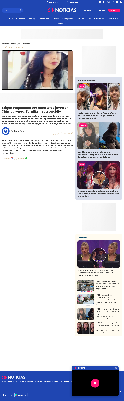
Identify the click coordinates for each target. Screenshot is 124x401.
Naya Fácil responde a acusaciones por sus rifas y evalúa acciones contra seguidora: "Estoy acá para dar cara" (107, 356)
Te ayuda (80, 19)
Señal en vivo (114, 10)
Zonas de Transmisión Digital (46, 382)
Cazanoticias (44, 19)
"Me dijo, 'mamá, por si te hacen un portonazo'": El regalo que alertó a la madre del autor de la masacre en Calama (97, 183)
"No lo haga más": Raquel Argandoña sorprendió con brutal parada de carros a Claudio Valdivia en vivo (95, 301)
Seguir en (8, 158)
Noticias (5, 44)
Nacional (9, 19)
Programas (87, 10)
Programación (100, 10)
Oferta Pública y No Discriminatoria (74, 382)
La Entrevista (113, 19)
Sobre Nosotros (8, 382)
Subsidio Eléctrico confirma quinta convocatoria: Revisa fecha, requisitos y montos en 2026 (107, 328)
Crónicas (26, 44)
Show (89, 19)
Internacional (20, 19)
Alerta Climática (99, 19)
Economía (55, 19)
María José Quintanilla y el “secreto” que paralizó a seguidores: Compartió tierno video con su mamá (96, 144)
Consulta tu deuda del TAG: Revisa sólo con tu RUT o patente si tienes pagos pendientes (107, 314)
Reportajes (32, 19)
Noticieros (62, 23)
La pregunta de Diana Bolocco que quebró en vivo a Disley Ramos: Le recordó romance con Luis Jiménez (98, 222)
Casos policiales (68, 19)
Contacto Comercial (24, 382)
